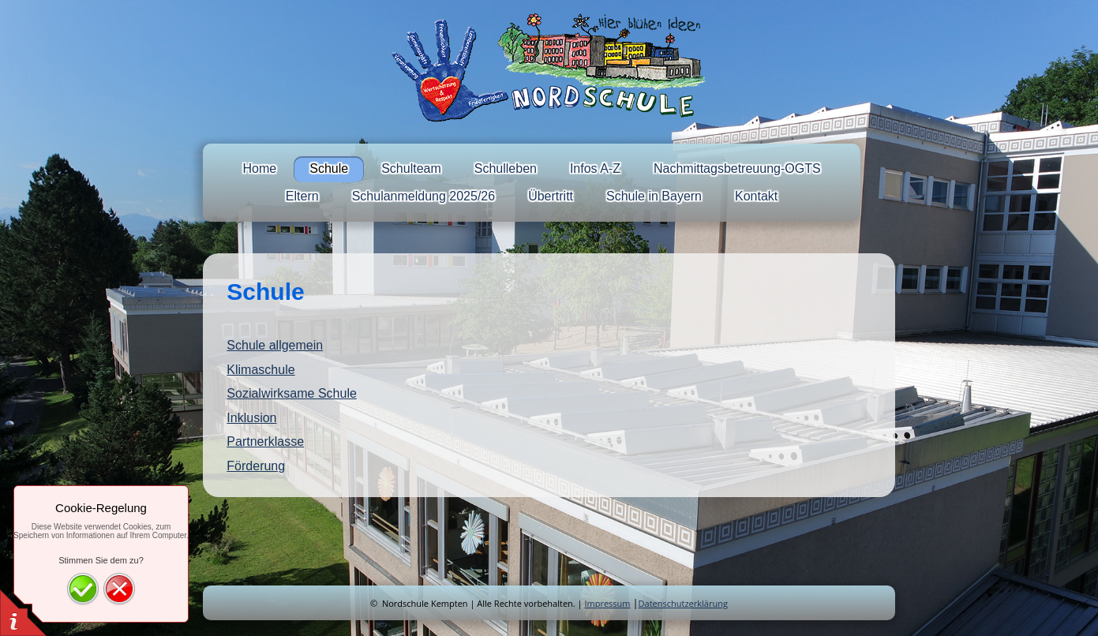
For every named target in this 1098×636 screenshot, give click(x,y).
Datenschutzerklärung (683, 603)
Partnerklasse (265, 441)
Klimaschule (260, 369)
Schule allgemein (275, 345)
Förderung (256, 466)
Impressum (607, 603)
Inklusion (251, 418)
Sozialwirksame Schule (292, 393)
